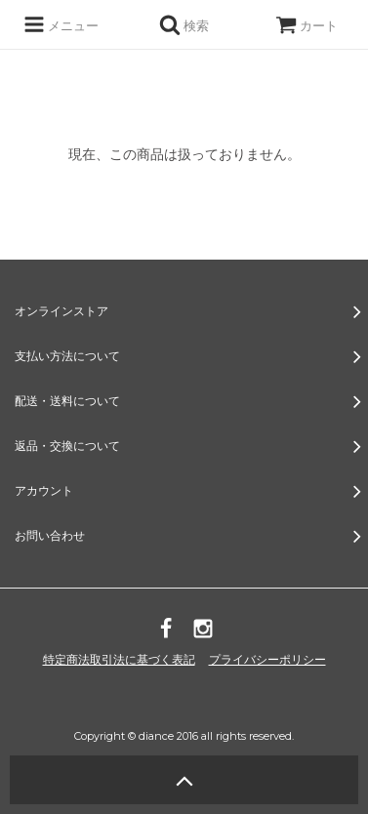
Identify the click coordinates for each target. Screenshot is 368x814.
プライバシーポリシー (267, 659)
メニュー (61, 24)
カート (306, 25)
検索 (184, 24)
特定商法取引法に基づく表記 (119, 659)
